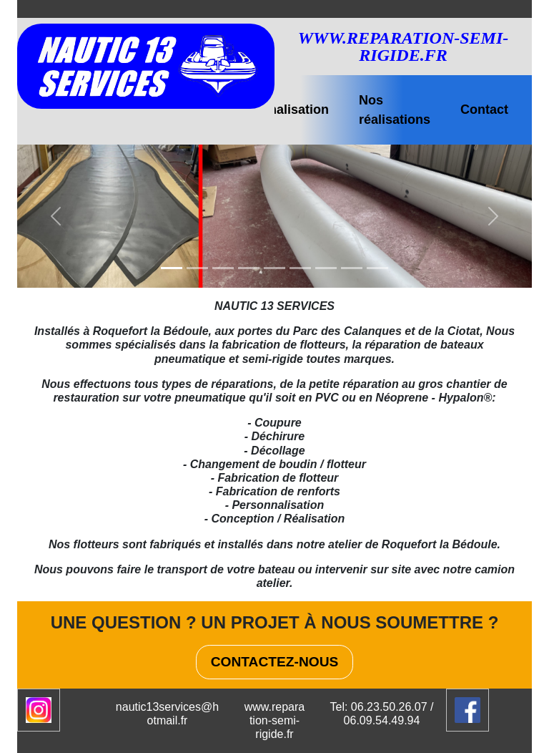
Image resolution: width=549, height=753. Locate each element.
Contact (484, 109)
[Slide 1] (171, 268)
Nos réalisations (394, 110)
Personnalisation (277, 109)
